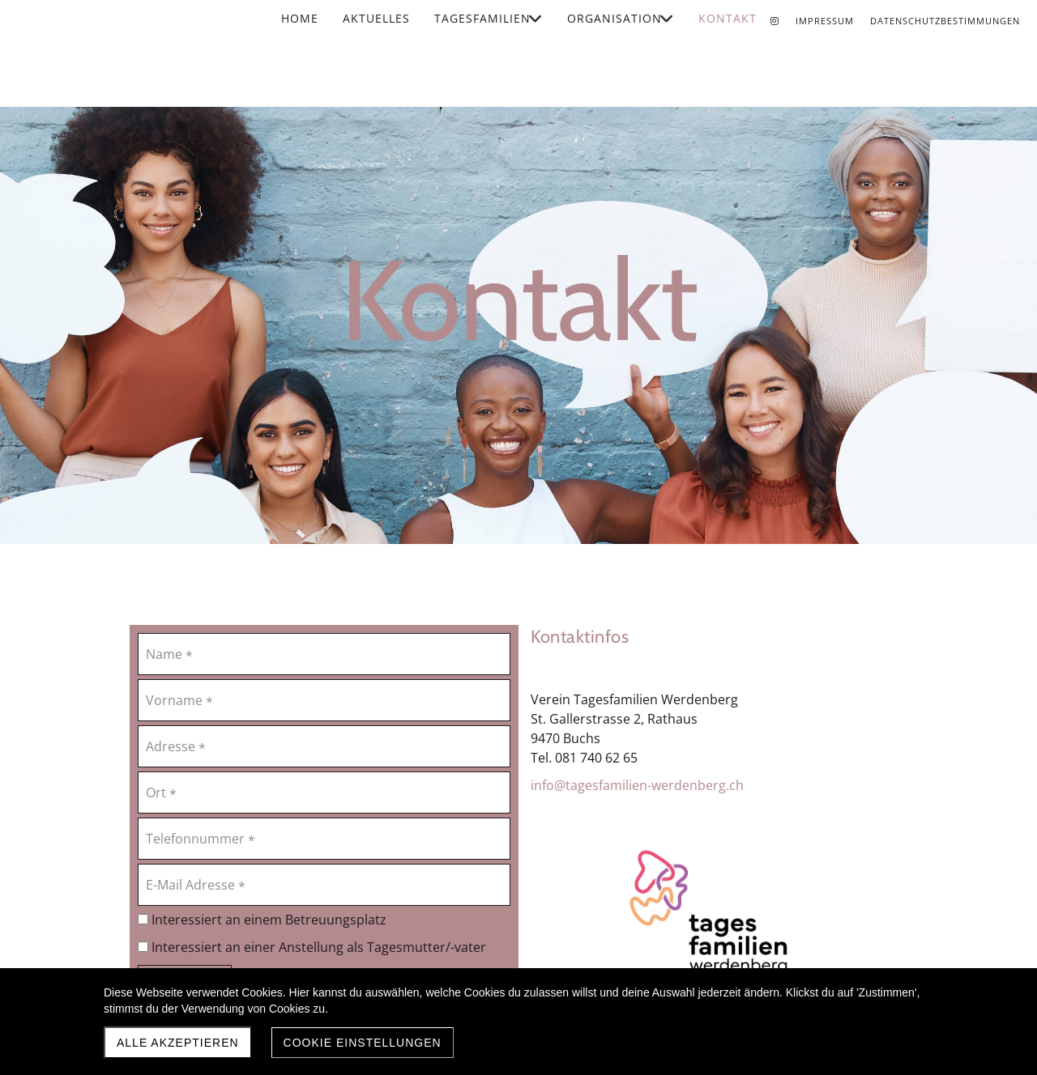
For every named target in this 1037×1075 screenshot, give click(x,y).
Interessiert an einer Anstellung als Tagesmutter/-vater (312, 947)
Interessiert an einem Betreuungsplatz (262, 919)
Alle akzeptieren (178, 1042)
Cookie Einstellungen (363, 1042)
